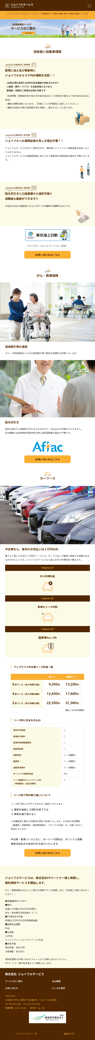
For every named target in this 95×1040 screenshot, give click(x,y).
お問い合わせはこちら (47, 255)
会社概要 (56, 981)
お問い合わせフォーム (29, 959)
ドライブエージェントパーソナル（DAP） (47, 245)
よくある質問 (58, 988)
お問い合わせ (11, 988)
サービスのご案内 (13, 981)
